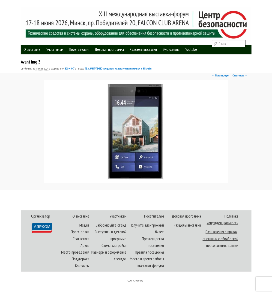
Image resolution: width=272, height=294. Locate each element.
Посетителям (79, 49)
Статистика (81, 238)
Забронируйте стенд (111, 225)
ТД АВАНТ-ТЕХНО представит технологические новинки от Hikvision (118, 68)
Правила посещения (149, 252)
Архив (85, 245)
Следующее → (240, 75)
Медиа (84, 225)
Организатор (41, 223)
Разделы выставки (143, 49)
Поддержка (80, 258)
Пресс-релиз (80, 231)
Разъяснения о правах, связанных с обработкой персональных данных (220, 238)
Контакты (82, 265)
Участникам (54, 49)
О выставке (32, 49)
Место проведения (75, 252)
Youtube (191, 49)
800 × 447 (69, 68)
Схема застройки (114, 245)
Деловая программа (109, 49)
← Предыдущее (220, 75)
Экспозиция (171, 49)
